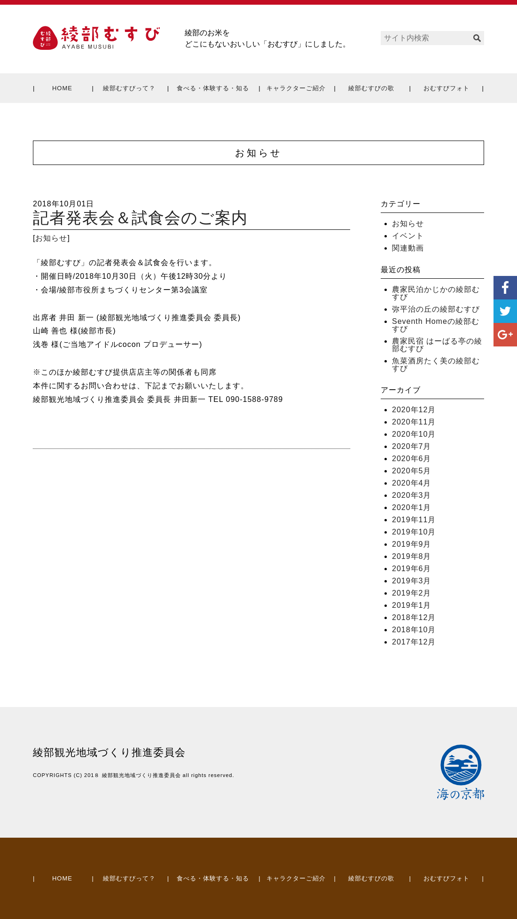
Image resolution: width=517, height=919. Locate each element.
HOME (62, 88)
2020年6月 (411, 459)
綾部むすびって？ (129, 88)
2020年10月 (414, 434)
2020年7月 (411, 446)
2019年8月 (411, 556)
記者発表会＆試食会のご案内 (140, 218)
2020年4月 (411, 483)
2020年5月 (411, 471)
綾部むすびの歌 (371, 88)
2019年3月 (411, 581)
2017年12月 (414, 642)
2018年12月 (414, 617)
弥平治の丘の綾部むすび (436, 309)
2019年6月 (411, 569)
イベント (408, 236)
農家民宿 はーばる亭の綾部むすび (437, 345)
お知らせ (51, 238)
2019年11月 (414, 520)
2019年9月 (411, 544)
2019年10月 (414, 532)
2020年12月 (414, 410)
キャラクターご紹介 (296, 88)
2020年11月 (414, 422)
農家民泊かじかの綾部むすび (436, 293)
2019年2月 (411, 593)
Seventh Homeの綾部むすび (435, 325)
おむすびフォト (446, 88)
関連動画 (408, 248)
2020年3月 (411, 495)
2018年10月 (414, 630)
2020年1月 (411, 507)
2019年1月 (411, 605)
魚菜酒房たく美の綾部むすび (436, 364)
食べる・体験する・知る (213, 88)
